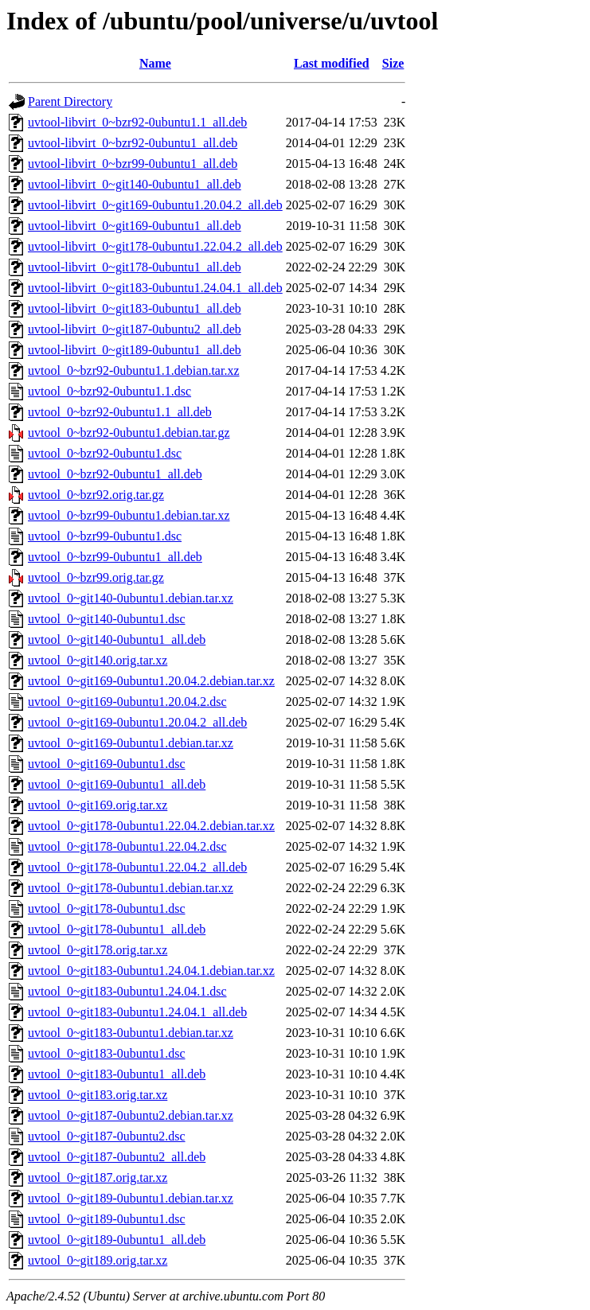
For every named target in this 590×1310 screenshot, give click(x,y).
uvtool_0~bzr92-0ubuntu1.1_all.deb (120, 412)
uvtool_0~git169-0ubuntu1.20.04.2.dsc (127, 701)
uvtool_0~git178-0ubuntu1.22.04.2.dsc (127, 846)
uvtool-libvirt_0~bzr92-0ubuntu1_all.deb (132, 143)
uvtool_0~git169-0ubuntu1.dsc (107, 763)
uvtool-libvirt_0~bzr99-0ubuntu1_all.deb (132, 163)
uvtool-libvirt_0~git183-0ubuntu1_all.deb (134, 308)
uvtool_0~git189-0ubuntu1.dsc (107, 1219)
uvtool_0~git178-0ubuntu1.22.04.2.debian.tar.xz (151, 825)
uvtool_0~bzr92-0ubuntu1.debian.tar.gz (129, 432)
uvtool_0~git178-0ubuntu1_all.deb (116, 929)
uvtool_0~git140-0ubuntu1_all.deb (116, 639)
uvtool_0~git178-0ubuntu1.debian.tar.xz (130, 888)
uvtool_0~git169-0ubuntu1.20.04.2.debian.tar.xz (151, 681)
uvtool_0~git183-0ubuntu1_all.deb (116, 1074)
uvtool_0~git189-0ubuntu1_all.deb (116, 1239)
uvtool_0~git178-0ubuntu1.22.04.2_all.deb (137, 867)
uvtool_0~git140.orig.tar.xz (97, 660)
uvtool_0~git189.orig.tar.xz (97, 1260)
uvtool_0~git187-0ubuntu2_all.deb (116, 1157)
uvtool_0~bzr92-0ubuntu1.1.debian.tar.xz (134, 370)
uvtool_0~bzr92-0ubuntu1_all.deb (115, 474)
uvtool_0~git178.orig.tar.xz (97, 950)
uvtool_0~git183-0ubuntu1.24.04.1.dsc (127, 991)
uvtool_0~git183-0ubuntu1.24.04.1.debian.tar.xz (151, 970)
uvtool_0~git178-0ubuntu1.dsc (107, 908)
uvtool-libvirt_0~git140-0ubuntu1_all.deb (134, 184)
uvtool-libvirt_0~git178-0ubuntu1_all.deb (134, 267)
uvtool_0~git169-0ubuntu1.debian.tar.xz (130, 743)
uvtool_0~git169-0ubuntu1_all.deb (116, 784)
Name (155, 63)
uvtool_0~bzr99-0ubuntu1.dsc (105, 536)
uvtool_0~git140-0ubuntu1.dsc (107, 619)
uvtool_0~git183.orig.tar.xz (97, 1094)
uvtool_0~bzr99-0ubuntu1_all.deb (115, 556)
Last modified (331, 63)
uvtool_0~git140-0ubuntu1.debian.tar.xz (130, 598)
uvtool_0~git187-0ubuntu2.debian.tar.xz (130, 1115)
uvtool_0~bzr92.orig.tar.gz (96, 494)
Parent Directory (70, 101)
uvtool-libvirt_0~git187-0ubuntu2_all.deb (134, 329)
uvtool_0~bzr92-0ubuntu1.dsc (105, 453)
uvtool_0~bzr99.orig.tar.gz (96, 577)
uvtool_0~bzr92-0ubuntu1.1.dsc (109, 391)
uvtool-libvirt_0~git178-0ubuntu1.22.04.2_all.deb (155, 246)
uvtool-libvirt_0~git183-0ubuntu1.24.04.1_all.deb (155, 287)
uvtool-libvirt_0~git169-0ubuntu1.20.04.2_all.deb (155, 205)
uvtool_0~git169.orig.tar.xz (97, 805)
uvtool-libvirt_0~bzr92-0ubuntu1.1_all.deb (137, 122)
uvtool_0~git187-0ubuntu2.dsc (107, 1136)
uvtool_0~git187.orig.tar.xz (97, 1177)
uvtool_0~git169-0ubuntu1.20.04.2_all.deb (137, 722)
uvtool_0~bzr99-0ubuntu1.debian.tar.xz (129, 515)
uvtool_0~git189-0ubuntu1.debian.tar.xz (130, 1198)
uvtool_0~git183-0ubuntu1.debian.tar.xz (130, 1032)
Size (393, 63)
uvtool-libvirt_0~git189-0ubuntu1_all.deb (134, 350)
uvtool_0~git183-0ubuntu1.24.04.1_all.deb (137, 1012)
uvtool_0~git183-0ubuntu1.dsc (107, 1053)
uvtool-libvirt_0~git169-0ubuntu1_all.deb (134, 225)
